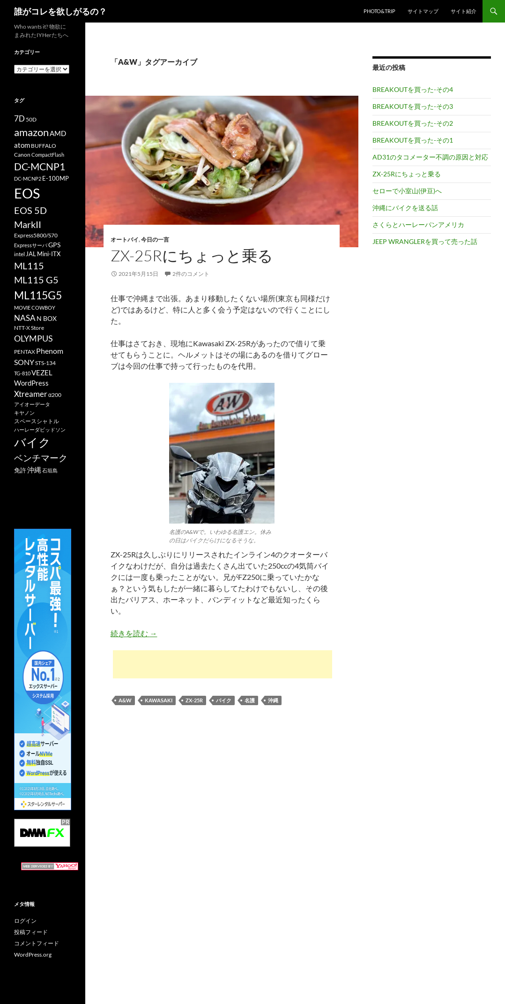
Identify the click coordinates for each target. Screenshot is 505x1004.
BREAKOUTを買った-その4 (412, 89)
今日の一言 (155, 239)
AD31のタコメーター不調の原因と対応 (430, 157)
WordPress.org (33, 954)
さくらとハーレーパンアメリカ (418, 224)
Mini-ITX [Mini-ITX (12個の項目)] (48, 254)
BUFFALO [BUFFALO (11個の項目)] (43, 145)
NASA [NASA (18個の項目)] (25, 318)
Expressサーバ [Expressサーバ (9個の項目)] (30, 245)
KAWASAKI (158, 700)
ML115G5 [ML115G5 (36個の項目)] (38, 295)
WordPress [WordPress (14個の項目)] (31, 383)
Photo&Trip (379, 11)
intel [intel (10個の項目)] (19, 254)
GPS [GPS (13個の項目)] (54, 245)
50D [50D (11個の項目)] (31, 119)
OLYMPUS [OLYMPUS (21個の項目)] (33, 338)
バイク (223, 700)
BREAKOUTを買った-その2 (412, 123)
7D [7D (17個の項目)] (19, 118)
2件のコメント (190, 273)
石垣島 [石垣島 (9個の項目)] (50, 470)
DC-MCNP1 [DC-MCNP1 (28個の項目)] (39, 166)
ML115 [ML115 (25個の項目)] (29, 265)
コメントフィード (36, 943)
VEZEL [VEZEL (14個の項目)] (41, 372)
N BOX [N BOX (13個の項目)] (47, 318)
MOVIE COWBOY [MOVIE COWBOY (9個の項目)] (34, 307)
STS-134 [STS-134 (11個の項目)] (45, 362)
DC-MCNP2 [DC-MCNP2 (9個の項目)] (27, 178)
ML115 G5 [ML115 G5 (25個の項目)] (36, 279)
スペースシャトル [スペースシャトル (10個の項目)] (36, 421)
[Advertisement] (222, 664)
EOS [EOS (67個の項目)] (27, 193)
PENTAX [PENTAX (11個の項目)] (24, 351)
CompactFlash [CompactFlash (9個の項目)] (47, 155)
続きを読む (134, 633)
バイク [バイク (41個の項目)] (32, 442)
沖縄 (273, 700)
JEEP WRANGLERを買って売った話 (424, 241)
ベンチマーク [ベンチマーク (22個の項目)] (40, 457)
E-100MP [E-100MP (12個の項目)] (55, 178)
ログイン (25, 920)
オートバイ (125, 239)
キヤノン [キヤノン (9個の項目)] (24, 413)
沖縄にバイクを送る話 (405, 208)
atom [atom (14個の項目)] (22, 145)
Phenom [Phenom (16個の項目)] (49, 350)
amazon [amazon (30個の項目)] (31, 132)
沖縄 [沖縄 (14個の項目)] (34, 469)
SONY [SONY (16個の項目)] (24, 361)
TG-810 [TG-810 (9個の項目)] (22, 373)
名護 (250, 700)
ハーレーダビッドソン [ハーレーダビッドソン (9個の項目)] (40, 429)
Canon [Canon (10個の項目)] (22, 155)
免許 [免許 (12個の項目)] (20, 470)
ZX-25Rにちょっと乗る (192, 255)
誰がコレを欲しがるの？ (60, 11)
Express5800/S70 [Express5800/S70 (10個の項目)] (36, 235)
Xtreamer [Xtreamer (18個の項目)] (30, 394)
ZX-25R (194, 700)
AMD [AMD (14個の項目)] (58, 133)
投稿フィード (31, 932)
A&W (125, 700)
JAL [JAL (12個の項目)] (31, 254)
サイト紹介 (463, 11)
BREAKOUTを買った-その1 (412, 140)
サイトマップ (423, 11)
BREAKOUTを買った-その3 (412, 106)
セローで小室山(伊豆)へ (407, 191)
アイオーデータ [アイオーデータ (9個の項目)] (32, 404)
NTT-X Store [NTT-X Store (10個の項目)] (29, 328)
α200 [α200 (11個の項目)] (54, 394)
